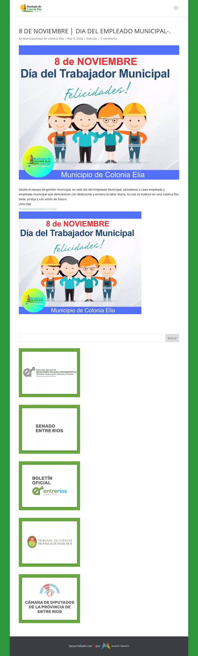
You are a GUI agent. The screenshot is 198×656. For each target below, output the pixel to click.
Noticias (91, 38)
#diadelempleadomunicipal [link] (38, 209)
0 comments (109, 38)
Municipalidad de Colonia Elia (43, 38)
